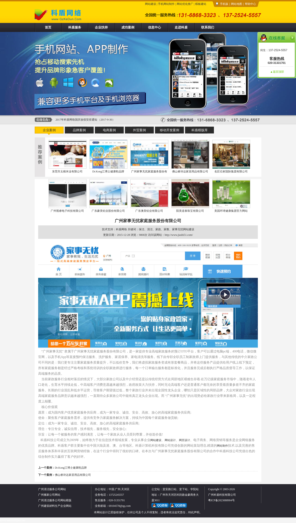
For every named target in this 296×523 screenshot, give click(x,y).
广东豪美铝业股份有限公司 (108, 210)
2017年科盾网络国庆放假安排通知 (76, 119)
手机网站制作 (166, 4)
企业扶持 (101, 27)
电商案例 (109, 130)
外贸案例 (139, 130)
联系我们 (207, 27)
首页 (48, 27)
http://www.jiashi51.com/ (179, 235)
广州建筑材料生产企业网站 (54, 505)
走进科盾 (181, 27)
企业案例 (49, 130)
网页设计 (184, 440)
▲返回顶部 (277, 71)
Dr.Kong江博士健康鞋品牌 (108, 171)
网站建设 (150, 4)
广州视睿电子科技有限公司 (67, 210)
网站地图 (236, 4)
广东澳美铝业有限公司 (149, 210)
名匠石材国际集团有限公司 (231, 171)
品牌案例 (79, 130)
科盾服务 (74, 27)
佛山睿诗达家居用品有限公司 (190, 171)
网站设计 (170, 440)
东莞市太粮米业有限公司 (67, 171)
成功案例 (127, 27)
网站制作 (222, 445)
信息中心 (154, 27)
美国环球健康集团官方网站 (231, 210)
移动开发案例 (169, 130)
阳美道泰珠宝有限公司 (190, 210)
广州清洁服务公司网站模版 (54, 500)
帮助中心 (250, 4)
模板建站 (200, 4)
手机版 (224, 4)
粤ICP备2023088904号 (221, 500)
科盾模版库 (199, 130)
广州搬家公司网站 (49, 494)
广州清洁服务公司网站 (52, 489)
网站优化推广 (185, 4)
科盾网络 (121, 229)
